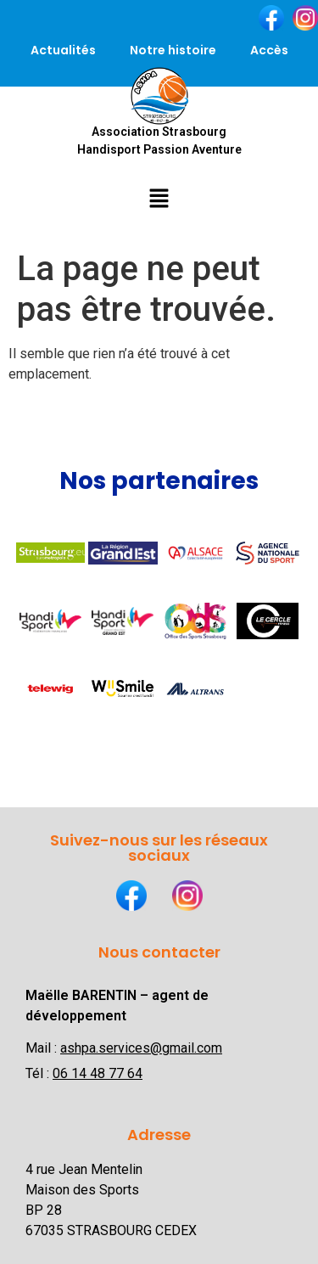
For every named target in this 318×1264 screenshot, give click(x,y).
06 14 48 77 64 (97, 1073)
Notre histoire (173, 50)
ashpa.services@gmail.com (141, 1048)
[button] (159, 198)
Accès (269, 50)
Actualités (63, 50)
